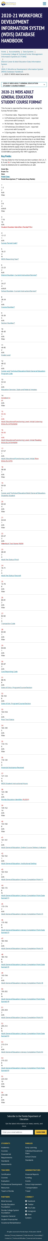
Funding (28, 1177)
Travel (27, 1191)
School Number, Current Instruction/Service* (19, 291)
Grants (28, 1181)
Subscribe (40, 1132)
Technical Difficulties (19, 1238)
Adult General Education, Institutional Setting (18, 863)
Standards (29, 1160)
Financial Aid (6, 1154)
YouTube (30, 1208)
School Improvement (33, 1184)
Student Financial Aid (9, 1219)
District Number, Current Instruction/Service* (19, 275)
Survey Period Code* (9, 243)
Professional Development (11, 1184)
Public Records (28, 1235)
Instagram (30, 1211)
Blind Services (6, 1201)
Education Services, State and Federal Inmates (19, 389)
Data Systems (28, 51)
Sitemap (7, 1235)
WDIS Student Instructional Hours (14, 783)
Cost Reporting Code (9, 671)
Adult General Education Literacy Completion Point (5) (22, 1017)
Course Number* (8, 307)
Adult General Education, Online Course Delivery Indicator (23, 847)
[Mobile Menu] (44, 4)
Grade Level (5, 355)
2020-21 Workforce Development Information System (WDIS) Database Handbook (22, 70)
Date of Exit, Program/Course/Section (16, 703)
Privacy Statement (17, 1235)
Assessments (6, 1164)
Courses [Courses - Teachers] (4, 1177)
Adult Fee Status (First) (10, 559)
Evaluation (5, 1181)
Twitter (29, 1204)
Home (3, 51)
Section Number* (8, 323)
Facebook (30, 1201)
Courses (4, 1151)
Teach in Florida (7, 1191)
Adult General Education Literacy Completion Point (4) (22, 983)
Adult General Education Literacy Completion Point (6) (22, 1052)
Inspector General (8, 1216)
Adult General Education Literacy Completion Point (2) (22, 914)
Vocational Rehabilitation (11, 1223)
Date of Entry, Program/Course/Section (16, 687)
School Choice (30, 1157)
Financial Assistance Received (12, 767)
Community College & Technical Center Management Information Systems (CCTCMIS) (21, 55)
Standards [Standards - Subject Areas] (5, 1161)
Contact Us (8, 1238)
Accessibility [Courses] (38, 1235)
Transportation (31, 1188)
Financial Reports (32, 1174)
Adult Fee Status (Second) (11, 575)
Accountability (14, 51)
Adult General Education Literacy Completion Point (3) (22, 948)
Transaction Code (8, 623)
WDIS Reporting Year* (10, 259)
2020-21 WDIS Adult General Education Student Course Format (20, 84)
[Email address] (17, 1132)
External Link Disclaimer (34, 1238)
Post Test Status (7, 719)
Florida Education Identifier (15, 799)
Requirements (6, 1157)
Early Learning (31, 1147)
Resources (5, 1188)
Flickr (28, 1214)
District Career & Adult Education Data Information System (21, 63)
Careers (28, 1218)
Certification (6, 1174)
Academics (5, 1147)
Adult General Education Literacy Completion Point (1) (22, 879)
